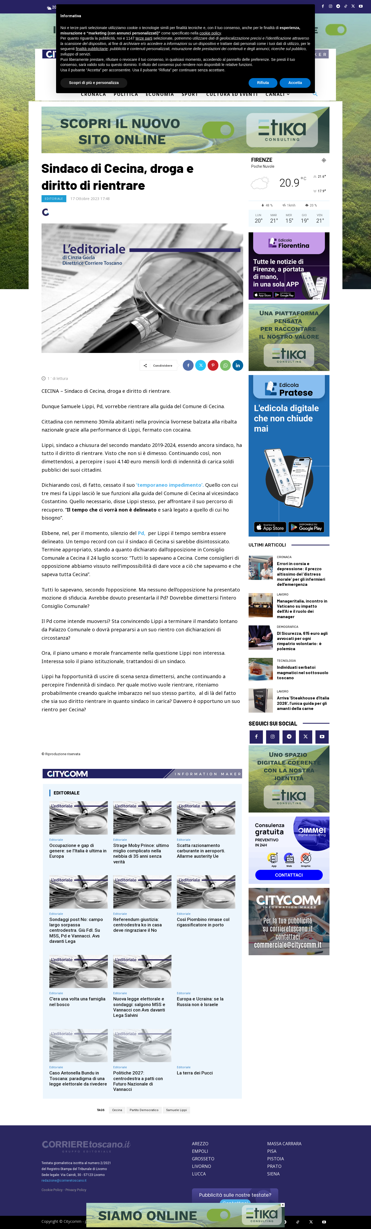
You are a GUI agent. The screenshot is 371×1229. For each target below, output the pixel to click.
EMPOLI (200, 1151)
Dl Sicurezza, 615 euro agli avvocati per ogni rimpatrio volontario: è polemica (302, 641)
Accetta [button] (295, 82)
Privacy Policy (76, 1190)
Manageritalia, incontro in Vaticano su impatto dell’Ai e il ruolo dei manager (302, 608)
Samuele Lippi (176, 1110)
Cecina (117, 1110)
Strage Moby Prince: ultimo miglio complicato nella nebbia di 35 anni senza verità (141, 853)
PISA (271, 1151)
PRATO (274, 1166)
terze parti (144, 38)
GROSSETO (203, 1159)
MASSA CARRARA (284, 1144)
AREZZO (200, 1144)
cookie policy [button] (210, 33)
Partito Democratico (144, 1110)
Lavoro (282, 594)
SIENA (273, 1174)
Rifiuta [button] (263, 82)
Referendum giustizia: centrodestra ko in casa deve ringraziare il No (137, 925)
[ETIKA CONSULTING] (185, 130)
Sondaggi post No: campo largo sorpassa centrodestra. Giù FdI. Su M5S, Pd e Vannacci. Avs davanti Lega (76, 930)
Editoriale (54, 198)
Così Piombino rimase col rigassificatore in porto (203, 922)
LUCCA (199, 1174)
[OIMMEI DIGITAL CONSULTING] (289, 850)
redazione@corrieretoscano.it (64, 1180)
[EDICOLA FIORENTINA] (289, 266)
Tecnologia (286, 660)
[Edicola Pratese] (289, 456)
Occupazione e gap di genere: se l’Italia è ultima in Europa (78, 851)
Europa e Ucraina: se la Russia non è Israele (200, 1001)
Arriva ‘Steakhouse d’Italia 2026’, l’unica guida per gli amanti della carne (303, 702)
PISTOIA (275, 1159)
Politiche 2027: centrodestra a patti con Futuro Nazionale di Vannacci (138, 1081)
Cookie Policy (52, 1190)
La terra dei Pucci (195, 1073)
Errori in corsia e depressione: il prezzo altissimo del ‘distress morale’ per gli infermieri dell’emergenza (301, 574)
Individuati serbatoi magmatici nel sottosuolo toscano (302, 672)
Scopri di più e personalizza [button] (94, 82)
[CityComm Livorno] (289, 921)
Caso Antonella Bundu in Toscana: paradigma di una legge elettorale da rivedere (78, 1078)
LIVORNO (201, 1166)
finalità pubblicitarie (92, 49)
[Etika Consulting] (289, 337)
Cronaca (284, 557)
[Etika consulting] (289, 779)
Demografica (287, 626)
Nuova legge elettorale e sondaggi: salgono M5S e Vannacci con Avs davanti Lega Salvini (139, 1007)
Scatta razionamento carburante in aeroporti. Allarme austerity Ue (201, 851)
